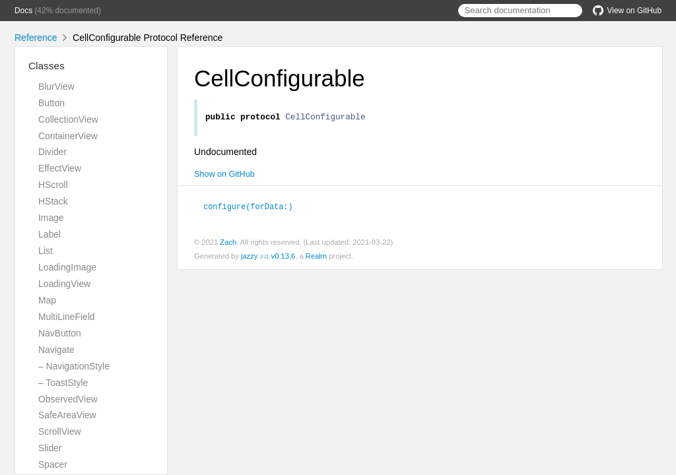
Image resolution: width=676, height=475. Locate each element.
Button (51, 103)
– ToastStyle (63, 382)
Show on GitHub (224, 176)
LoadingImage (67, 267)
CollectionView (68, 119)
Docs (23, 10)
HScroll (53, 184)
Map (47, 300)
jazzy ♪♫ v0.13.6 (268, 257)
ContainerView (68, 136)
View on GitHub (627, 10)
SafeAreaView (67, 415)
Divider (52, 151)
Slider (49, 448)
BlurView (56, 86)
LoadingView (64, 283)
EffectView (59, 168)
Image (51, 217)
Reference (36, 37)
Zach (228, 243)
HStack (53, 201)
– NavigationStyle (74, 366)
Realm (316, 257)
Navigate (56, 349)
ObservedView (68, 399)
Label (49, 234)
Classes (46, 65)
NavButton (59, 333)
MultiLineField (66, 316)
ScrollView (59, 431)
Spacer (52, 464)
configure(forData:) (254, 208)
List (45, 250)
